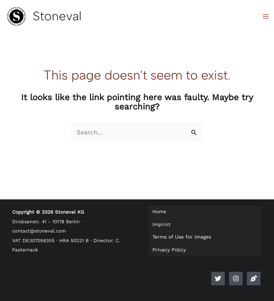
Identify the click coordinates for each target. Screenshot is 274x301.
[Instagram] (236, 278)
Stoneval (57, 16)
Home (159, 211)
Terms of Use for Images (181, 237)
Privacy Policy (169, 249)
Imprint (161, 224)
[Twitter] (218, 278)
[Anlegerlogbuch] (253, 278)
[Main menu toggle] (266, 16)
